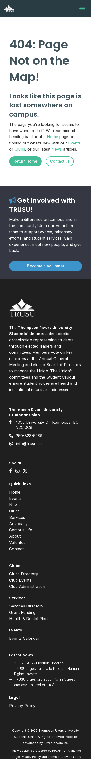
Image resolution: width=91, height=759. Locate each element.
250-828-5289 (29, 435)
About (15, 536)
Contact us (59, 161)
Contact (16, 548)
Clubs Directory (23, 573)
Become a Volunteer (45, 266)
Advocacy (18, 523)
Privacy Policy (22, 705)
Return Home (25, 161)
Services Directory (26, 606)
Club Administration (27, 586)
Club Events (20, 580)
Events (74, 143)
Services (17, 517)
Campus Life (20, 529)
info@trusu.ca (29, 443)
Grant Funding (22, 612)
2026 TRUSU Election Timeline (39, 663)
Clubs (20, 149)
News (56, 149)
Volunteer (18, 542)
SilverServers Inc (56, 743)
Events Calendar (24, 638)
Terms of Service (60, 757)
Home (52, 136)
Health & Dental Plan (28, 618)
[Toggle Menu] (82, 8)
